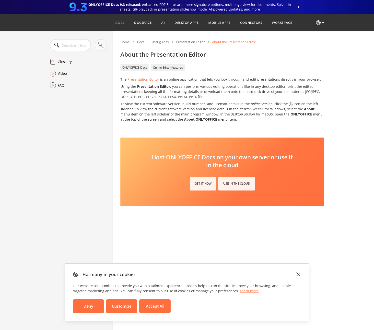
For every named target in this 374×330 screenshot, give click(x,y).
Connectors (251, 22)
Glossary (65, 61)
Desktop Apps (187, 22)
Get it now (203, 183)
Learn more (249, 291)
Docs (119, 22)
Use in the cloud (236, 183)
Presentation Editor (190, 42)
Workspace (282, 22)
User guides (160, 42)
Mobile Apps (219, 22)
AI (163, 22)
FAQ (61, 85)
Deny (88, 306)
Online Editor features (168, 67)
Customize (121, 306)
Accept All (155, 306)
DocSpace (143, 22)
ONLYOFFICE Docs (134, 67)
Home (124, 42)
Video (62, 73)
